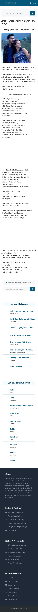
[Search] (32, 13)
